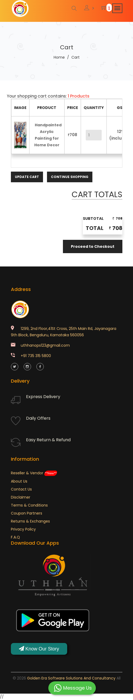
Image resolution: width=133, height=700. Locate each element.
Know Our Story (39, 649)
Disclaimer (20, 497)
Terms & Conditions (29, 505)
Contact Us (21, 489)
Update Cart (27, 177)
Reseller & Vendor (34, 473)
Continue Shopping (69, 177)
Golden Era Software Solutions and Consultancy (71, 678)
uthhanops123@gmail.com (45, 345)
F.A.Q (15, 537)
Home (59, 57)
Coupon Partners (26, 513)
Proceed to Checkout (92, 246)
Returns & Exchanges (30, 521)
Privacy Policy (23, 529)
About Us (19, 481)
